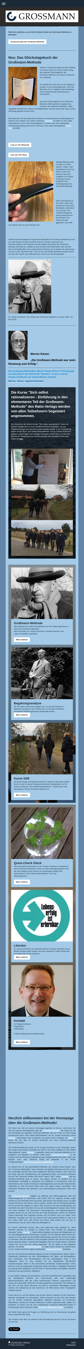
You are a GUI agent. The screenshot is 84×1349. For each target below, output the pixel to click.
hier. (21, 439)
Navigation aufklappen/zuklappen (42, 4)
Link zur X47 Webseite (19, 145)
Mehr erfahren (22, 640)
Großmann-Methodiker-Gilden (51, 1307)
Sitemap (26, 1342)
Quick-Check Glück (60, 1155)
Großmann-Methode (51, 1131)
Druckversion (15, 1342)
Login (73, 1342)
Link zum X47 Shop (18, 155)
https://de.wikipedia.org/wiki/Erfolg (39, 1162)
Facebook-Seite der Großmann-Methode (27, 42)
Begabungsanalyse (54, 1249)
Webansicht (71, 1345)
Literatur (48, 121)
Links (70, 1138)
